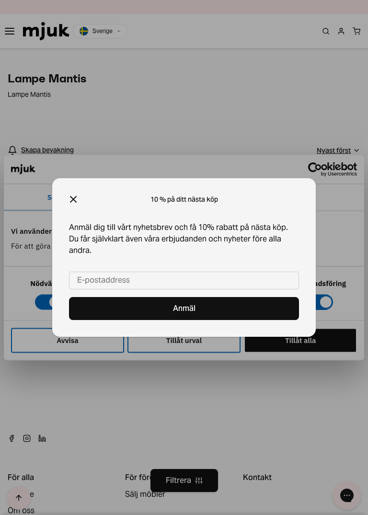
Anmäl (184, 308)
